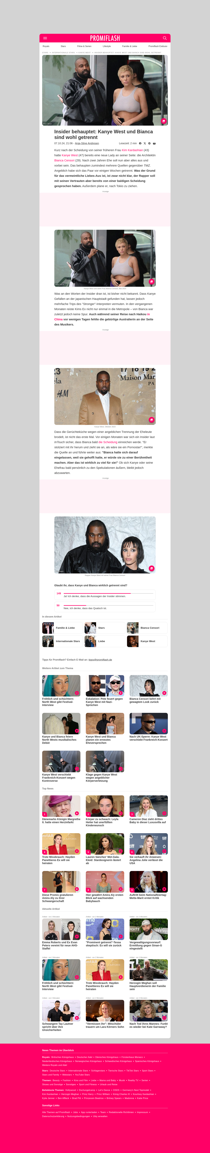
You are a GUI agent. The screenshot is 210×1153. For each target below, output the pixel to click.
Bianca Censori (64, 160)
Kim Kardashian (132, 150)
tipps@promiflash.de (100, 659)
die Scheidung (108, 442)
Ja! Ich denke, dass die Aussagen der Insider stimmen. (95, 596)
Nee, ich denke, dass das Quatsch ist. (85, 608)
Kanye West (70, 155)
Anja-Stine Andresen (87, 143)
